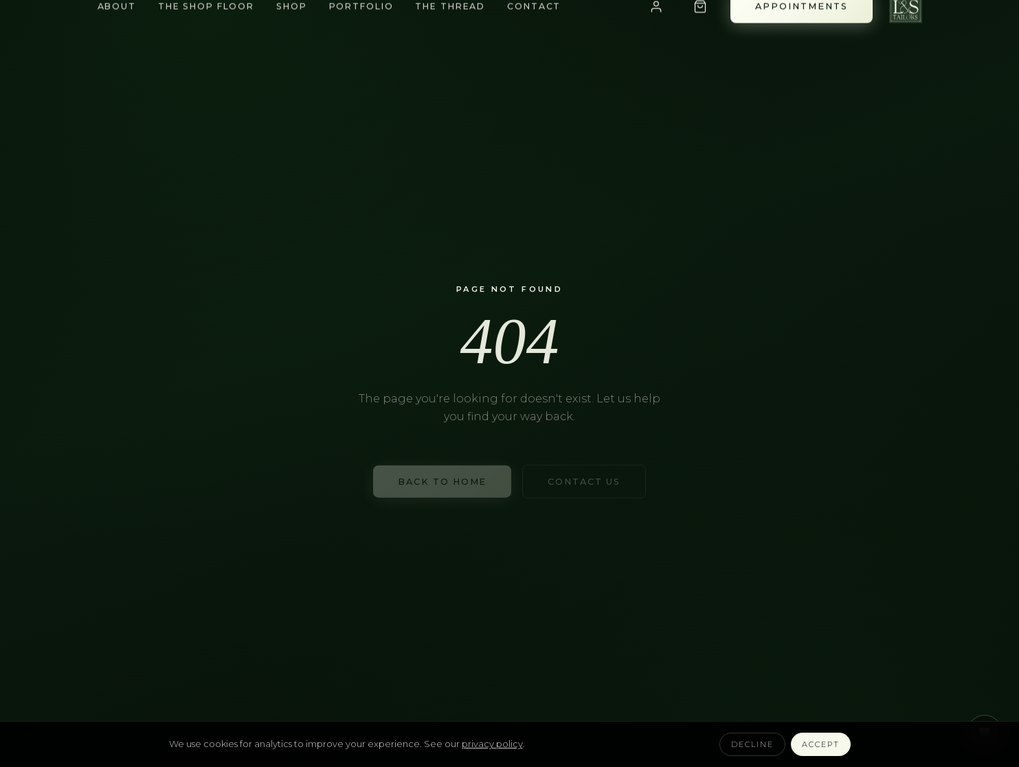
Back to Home (442, 483)
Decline (752, 744)
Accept (821, 744)
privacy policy (492, 743)
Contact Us (584, 483)
